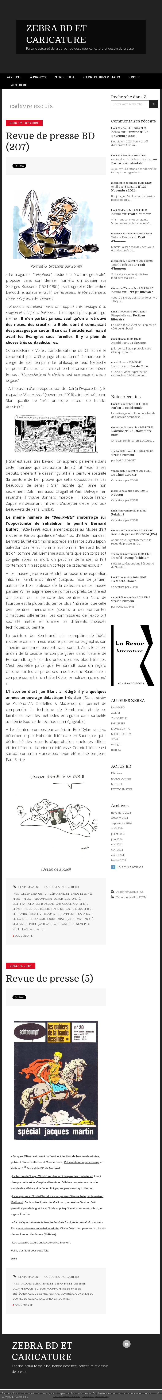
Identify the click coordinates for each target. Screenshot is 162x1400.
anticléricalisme (31, 914)
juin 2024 (116, 839)
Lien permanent (25, 887)
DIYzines (116, 773)
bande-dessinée (81, 893)
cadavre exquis (45, 919)
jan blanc (45, 924)
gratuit (43, 893)
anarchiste (80, 904)
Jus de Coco (136, 342)
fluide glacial (28, 1298)
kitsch (62, 919)
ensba (81, 914)
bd (35, 893)
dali (89, 914)
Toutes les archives (130, 867)
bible (15, 914)
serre (43, 1293)
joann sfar (68, 914)
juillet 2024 (117, 834)
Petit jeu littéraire (140, 292)
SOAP (115, 739)
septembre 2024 (121, 823)
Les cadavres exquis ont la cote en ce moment (41, 1242)
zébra (54, 893)
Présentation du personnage (81, 1162)
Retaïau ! (117, 514)
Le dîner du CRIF (124, 474)
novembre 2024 (121, 812)
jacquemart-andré (80, 919)
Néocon (117, 494)
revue (16, 899)
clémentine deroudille (28, 909)
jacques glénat (31, 1283)
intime (33, 924)
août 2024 (117, 828)
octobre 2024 (119, 818)
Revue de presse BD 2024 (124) (134, 534)
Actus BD (19, 85)
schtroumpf (48, 1288)
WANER (115, 744)
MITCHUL (117, 784)
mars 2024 (117, 855)
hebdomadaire (43, 899)
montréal (67, 1293)
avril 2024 (117, 850)
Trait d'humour (139, 214)
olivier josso (84, 1293)
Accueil (14, 77)
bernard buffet (23, 919)
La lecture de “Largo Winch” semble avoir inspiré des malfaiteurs (52, 1176)
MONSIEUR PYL (120, 729)
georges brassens (41, 904)
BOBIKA (116, 750)
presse (26, 899)
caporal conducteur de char (131, 159)
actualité (73, 899)
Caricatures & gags (101, 77)
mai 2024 (116, 844)
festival (54, 1293)
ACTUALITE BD (70, 887)
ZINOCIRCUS (119, 718)
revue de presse (69, 1288)
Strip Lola (64, 77)
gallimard (46, 1298)
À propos (38, 77)
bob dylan (76, 924)
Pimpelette (118, 315)
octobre (60, 899)
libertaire (52, 909)
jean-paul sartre (33, 929)
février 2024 (118, 860)
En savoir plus (20, 1397)
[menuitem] (16, 77)
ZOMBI (115, 713)
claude (33, 1293)
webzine (26, 893)
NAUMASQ (118, 707)
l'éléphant (19, 904)
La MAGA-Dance (123, 581)
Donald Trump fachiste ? (130, 557)
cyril (114, 186)
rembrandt (20, 924)
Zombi (116, 214)
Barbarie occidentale (126, 163)
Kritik (134, 77)
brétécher (19, 1293)
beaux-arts (51, 914)
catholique (64, 904)
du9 (15, 1298)
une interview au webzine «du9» (38, 1228)
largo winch (63, 1298)
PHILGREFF (118, 723)
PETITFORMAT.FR (121, 789)
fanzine (64, 893)
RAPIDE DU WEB (121, 778)
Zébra (115, 132)
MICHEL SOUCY (121, 734)
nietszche (67, 909)
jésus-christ (84, 909)
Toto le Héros (121, 237)
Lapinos (117, 366)
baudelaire (60, 924)
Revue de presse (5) (49, 978)
